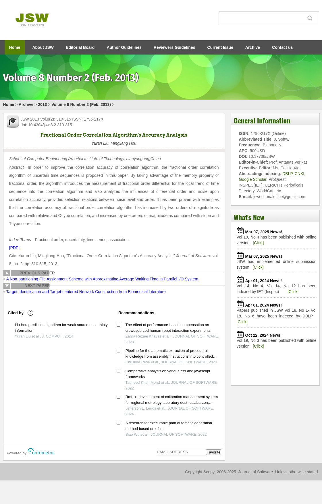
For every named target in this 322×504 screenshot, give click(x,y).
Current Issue (220, 47)
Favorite (213, 452)
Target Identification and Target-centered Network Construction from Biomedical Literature (86, 291)
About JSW (43, 47)
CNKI (299, 173)
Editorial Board (80, 47)
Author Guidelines (124, 47)
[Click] (258, 243)
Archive (252, 47)
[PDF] (14, 247)
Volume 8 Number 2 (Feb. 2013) (81, 104)
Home (14, 47)
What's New (249, 217)
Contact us (282, 47)
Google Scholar (253, 179)
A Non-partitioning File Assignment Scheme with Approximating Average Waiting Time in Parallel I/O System (102, 279)
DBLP (287, 173)
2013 (42, 104)
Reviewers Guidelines (174, 47)
